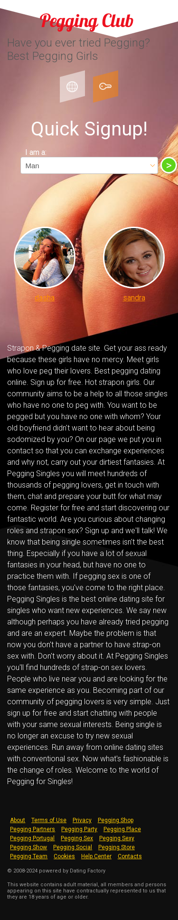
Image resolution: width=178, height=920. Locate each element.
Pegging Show (28, 847)
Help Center (96, 856)
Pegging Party (79, 829)
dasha (45, 297)
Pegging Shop (115, 820)
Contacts (130, 856)
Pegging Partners (32, 829)
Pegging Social (72, 847)
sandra (134, 297)
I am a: (36, 152)
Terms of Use (48, 820)
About (17, 820)
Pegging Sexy (116, 838)
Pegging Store (116, 847)
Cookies (64, 856)
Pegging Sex (77, 838)
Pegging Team (28, 856)
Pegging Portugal (32, 838)
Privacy (82, 820)
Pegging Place (122, 829)
